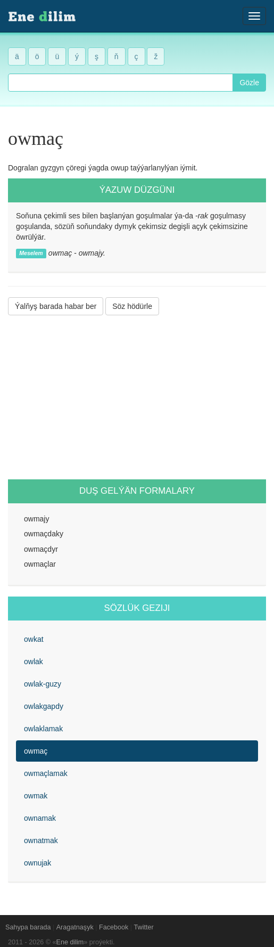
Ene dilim (70, 942)
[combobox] (120, 83)
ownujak (37, 863)
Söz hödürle (132, 306)
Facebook (113, 927)
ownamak (40, 818)
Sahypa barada (28, 927)
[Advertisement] (137, 397)
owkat (34, 639)
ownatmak (41, 840)
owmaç (35, 751)
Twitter (144, 927)
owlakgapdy (43, 706)
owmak (35, 795)
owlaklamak (43, 728)
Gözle (249, 82)
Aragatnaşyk (75, 927)
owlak (33, 661)
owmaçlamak (46, 773)
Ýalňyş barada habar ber (55, 306)
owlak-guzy (42, 684)
